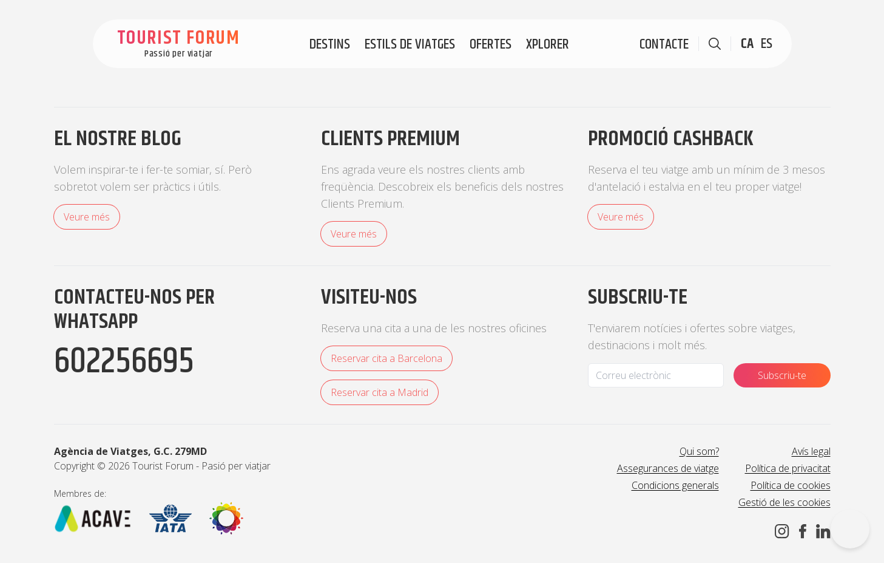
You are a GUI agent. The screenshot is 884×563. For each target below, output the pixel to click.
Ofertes (490, 44)
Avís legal (811, 451)
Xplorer (547, 44)
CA (747, 43)
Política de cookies (791, 485)
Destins (329, 44)
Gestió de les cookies (784, 502)
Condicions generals (675, 485)
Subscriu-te (782, 375)
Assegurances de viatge (668, 468)
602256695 (124, 362)
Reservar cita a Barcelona (386, 358)
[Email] (656, 375)
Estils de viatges (410, 44)
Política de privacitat (788, 468)
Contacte (664, 44)
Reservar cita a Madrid (379, 392)
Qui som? (699, 451)
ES (766, 43)
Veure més (87, 216)
